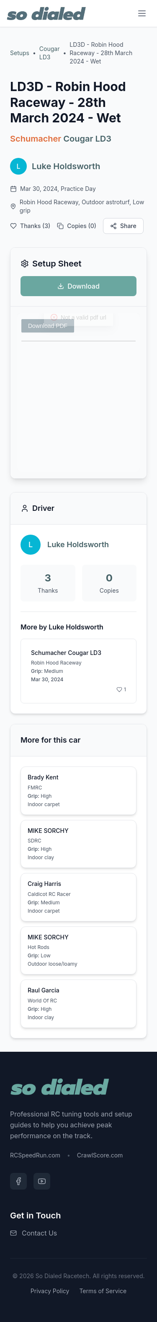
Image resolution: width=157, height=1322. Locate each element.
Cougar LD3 (49, 53)
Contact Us (39, 1233)
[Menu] (142, 13)
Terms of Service (102, 1290)
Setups (19, 52)
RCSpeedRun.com (35, 1155)
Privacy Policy (50, 1290)
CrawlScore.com (100, 1155)
